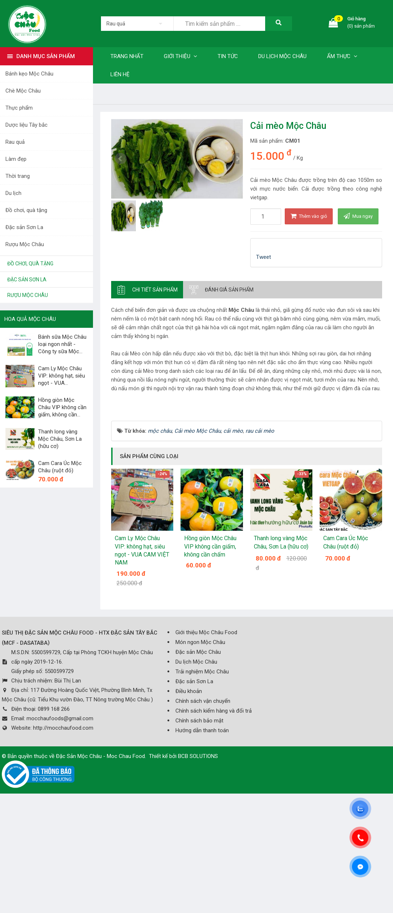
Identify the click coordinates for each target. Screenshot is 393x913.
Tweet (263, 257)
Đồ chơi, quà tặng (26, 210)
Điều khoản (188, 791)
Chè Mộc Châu (23, 90)
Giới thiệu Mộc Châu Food (206, 733)
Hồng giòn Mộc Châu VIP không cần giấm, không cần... (62, 407)
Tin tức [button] (228, 56)
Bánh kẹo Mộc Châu (29, 73)
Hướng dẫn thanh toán (202, 831)
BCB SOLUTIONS (198, 856)
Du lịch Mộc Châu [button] (282, 56)
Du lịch (13, 193)
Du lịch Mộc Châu (196, 762)
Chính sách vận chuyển (202, 801)
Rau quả (15, 142)
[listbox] (137, 23)
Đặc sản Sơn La (24, 227)
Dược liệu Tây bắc (26, 125)
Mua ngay (358, 216)
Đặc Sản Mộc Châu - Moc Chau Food (100, 856)
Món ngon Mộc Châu (200, 742)
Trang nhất (126, 56)
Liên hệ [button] (120, 74)
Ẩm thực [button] (342, 56)
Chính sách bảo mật (199, 821)
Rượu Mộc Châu (24, 244)
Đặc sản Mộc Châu (198, 752)
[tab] (147, 289)
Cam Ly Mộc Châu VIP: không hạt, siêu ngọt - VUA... (61, 375)
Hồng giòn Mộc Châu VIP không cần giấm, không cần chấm (210, 647)
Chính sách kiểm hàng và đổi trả (213, 811)
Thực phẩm (19, 108)
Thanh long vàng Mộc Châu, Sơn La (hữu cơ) (60, 438)
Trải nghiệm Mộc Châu (202, 772)
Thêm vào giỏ (309, 216)
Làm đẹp (16, 159)
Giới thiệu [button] (180, 56)
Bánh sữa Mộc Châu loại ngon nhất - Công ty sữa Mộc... (62, 344)
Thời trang (17, 176)
